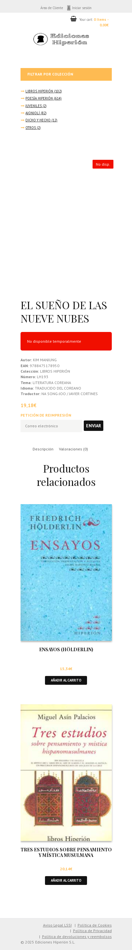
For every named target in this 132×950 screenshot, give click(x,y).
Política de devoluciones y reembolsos (77, 936)
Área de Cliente (51, 8)
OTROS (30, 127)
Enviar (93, 426)
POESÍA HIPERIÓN (39, 98)
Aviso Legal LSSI (57, 925)
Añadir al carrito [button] (66, 680)
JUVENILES (33, 105)
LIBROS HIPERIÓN (39, 91)
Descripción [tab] (43, 449)
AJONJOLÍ (32, 113)
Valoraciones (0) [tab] (73, 449)
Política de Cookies (95, 925)
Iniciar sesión (82, 8)
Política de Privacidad (92, 930)
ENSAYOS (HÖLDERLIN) (66, 649)
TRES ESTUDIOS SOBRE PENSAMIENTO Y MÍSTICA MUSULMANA (66, 852)
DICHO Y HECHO (38, 120)
